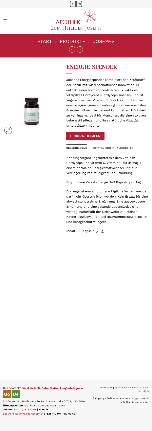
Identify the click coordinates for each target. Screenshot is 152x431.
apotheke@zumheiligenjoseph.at (23, 413)
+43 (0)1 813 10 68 (25, 409)
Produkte (72, 41)
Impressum (106, 387)
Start (44, 41)
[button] (5, 21)
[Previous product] (80, 49)
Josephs (104, 41)
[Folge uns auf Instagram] (79, 4)
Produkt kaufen (85, 136)
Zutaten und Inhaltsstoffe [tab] (113, 147)
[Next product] (72, 49)
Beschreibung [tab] (76, 147)
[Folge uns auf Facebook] (73, 4)
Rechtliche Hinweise (126, 387)
